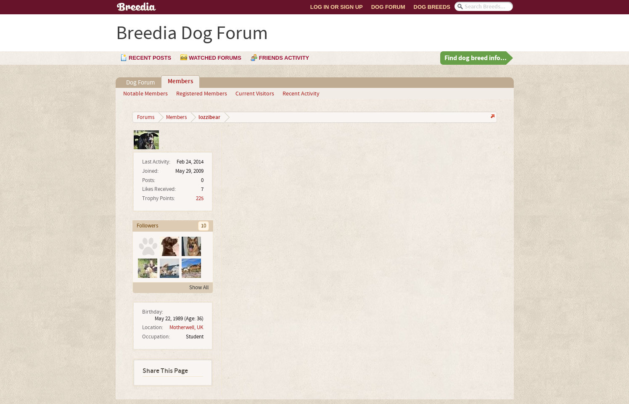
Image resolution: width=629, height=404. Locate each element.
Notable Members (145, 94)
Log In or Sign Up (336, 7)
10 (203, 225)
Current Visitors (254, 94)
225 (200, 198)
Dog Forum (388, 7)
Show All (199, 287)
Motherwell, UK (186, 327)
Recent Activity (301, 94)
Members (180, 81)
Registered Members (201, 94)
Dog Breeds (432, 7)
